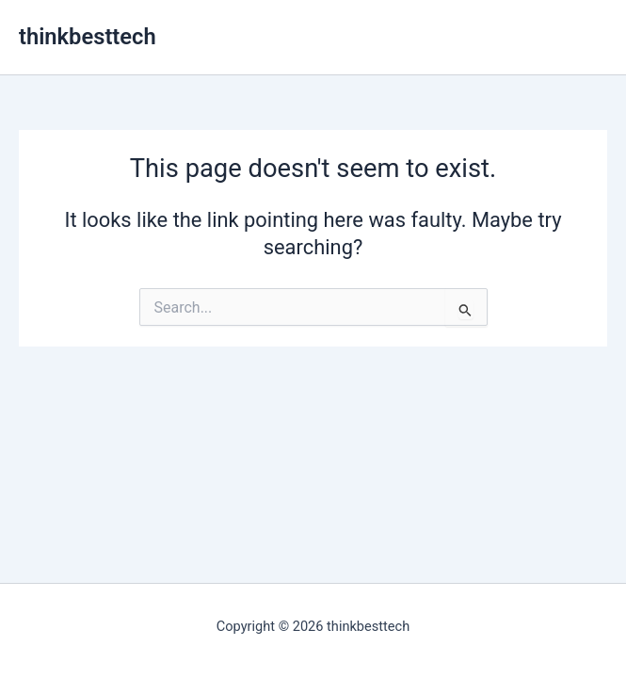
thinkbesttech (87, 37)
